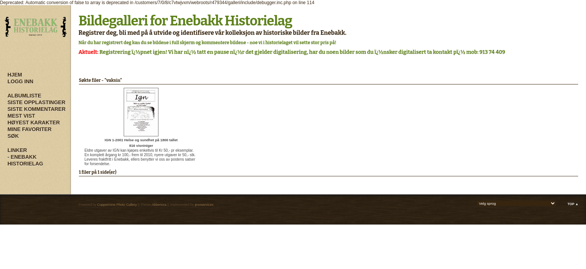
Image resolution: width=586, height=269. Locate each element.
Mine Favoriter (29, 129)
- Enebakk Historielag (25, 160)
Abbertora (159, 205)
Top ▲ (573, 204)
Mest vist (21, 116)
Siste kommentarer (36, 109)
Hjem (14, 75)
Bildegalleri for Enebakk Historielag (185, 21)
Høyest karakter (33, 123)
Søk (13, 136)
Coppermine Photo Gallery (117, 205)
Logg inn (20, 81)
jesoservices (204, 205)
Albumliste (24, 96)
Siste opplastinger (36, 102)
